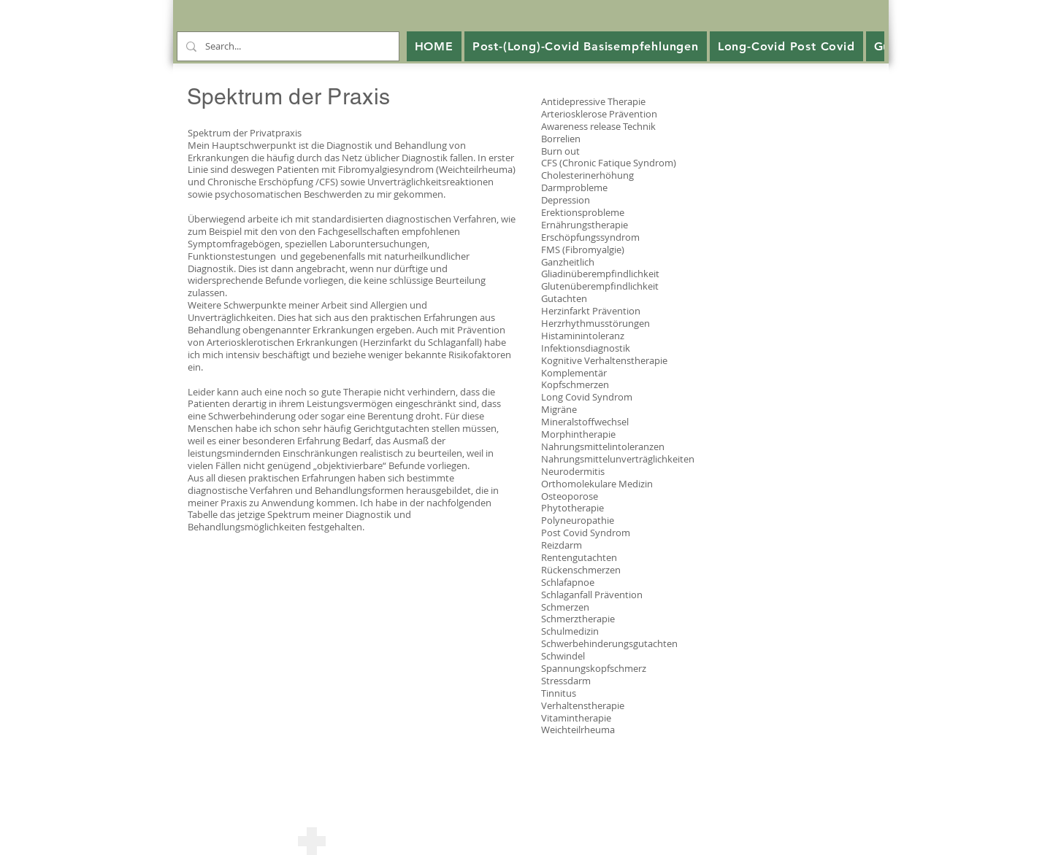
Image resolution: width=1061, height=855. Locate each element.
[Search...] (286, 46)
